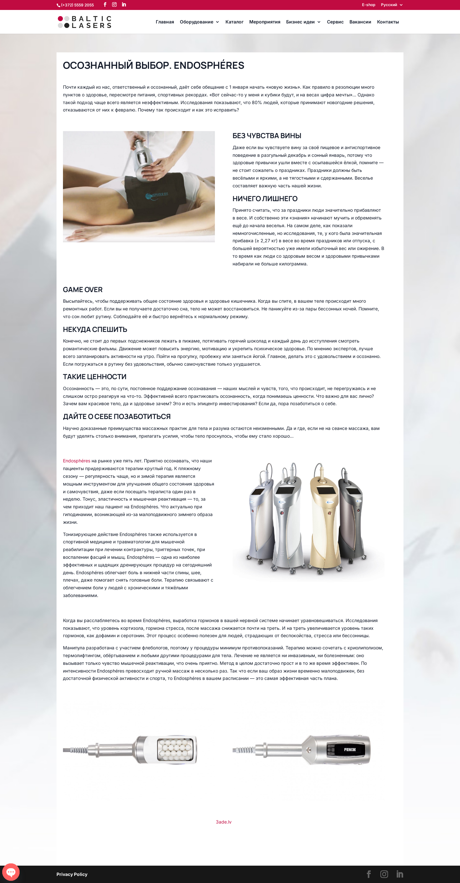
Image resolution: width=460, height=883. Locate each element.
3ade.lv (224, 822)
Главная (165, 22)
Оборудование (196, 22)
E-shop (368, 5)
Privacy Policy (72, 874)
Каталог (234, 22)
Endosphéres (76, 460)
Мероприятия (264, 22)
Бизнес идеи (300, 22)
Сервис (335, 22)
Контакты (388, 22)
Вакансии (360, 22)
